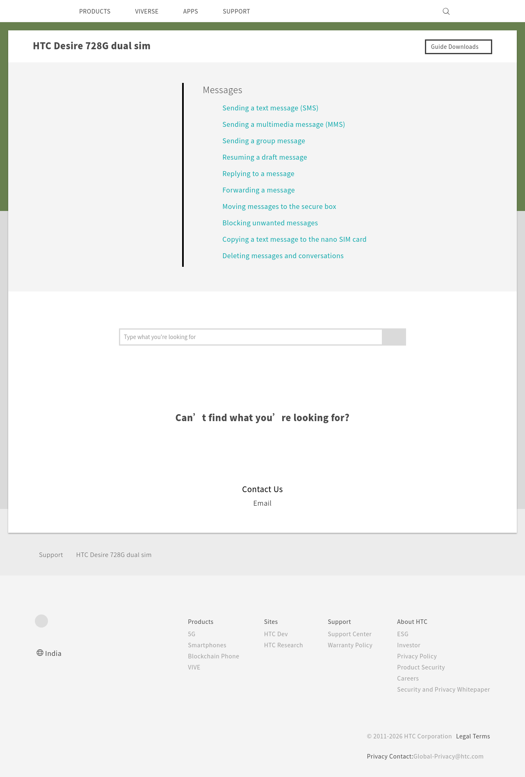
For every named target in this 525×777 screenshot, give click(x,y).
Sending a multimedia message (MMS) (288, 124)
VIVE (177, 667)
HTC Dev (263, 633)
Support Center (341, 633)
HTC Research (271, 645)
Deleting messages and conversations (287, 255)
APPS (201, 11)
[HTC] (45, 11)
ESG (396, 633)
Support (52, 554)
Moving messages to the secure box (284, 206)
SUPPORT (251, 11)
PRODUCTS (97, 11)
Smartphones (190, 645)
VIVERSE (154, 11)
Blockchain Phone (197, 656)
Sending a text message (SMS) (274, 107)
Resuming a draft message (268, 156)
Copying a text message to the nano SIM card (301, 239)
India (53, 653)
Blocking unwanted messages (274, 222)
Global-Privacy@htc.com (446, 756)
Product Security (416, 667)
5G (173, 633)
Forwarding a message (261, 189)
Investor (402, 645)
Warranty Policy (341, 645)
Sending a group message (267, 140)
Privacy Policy (411, 656)
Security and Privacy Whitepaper (440, 689)
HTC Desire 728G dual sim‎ (119, 554)
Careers (401, 678)
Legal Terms (472, 736)
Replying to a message (261, 173)
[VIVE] (479, 11)
